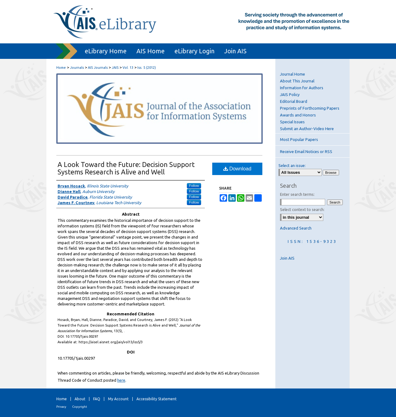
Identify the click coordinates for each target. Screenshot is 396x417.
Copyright (79, 406)
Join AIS (287, 258)
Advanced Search (296, 228)
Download (237, 168)
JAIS (115, 67)
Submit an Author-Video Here (307, 128)
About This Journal (297, 81)
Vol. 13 (128, 67)
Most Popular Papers (299, 139)
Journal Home (292, 74)
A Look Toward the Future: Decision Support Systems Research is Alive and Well (126, 168)
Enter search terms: (297, 194)
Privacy (61, 406)
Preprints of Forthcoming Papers (309, 108)
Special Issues (292, 122)
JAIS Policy (289, 94)
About (80, 399)
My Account (118, 399)
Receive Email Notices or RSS (306, 151)
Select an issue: (292, 165)
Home (61, 67)
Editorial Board (293, 101)
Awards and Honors (298, 115)
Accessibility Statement (156, 399)
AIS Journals (98, 67)
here (121, 380)
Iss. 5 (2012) (146, 67)
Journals (77, 67)
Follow (194, 185)
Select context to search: (302, 209)
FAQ (96, 399)
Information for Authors (301, 88)
